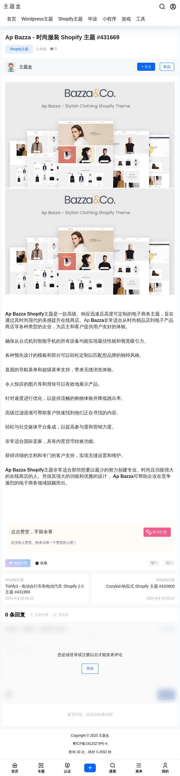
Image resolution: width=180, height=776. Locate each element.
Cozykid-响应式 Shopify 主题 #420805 (140, 586)
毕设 (92, 18)
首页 (11, 18)
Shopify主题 (70, 18)
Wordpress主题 (37, 18)
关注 (146, 67)
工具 (140, 18)
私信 (167, 67)
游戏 (126, 18)
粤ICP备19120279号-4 (90, 744)
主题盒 (103, 736)
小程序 (109, 18)
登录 (90, 669)
